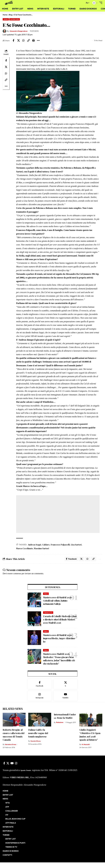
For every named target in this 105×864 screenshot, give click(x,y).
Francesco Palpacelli (60, 544)
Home (5, 15)
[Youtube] (66, 697)
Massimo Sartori (41, 548)
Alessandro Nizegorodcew (21, 31)
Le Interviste (14, 19)
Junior (6, 19)
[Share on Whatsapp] (23, 40)
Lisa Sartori (76, 544)
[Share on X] (18, 40)
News (46, 594)
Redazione (60, 724)
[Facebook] (40, 685)
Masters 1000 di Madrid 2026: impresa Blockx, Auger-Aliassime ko (59, 639)
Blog (10, 15)
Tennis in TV (48, 613)
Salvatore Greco (11, 746)
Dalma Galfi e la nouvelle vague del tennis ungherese (38, 734)
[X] (66, 685)
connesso (17, 574)
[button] (82, 2)
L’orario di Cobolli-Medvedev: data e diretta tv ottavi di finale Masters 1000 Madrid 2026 (60, 620)
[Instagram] (40, 697)
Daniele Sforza (36, 743)
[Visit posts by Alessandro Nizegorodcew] (4, 31)
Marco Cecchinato (24, 548)
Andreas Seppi (34, 544)
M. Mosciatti (86, 746)
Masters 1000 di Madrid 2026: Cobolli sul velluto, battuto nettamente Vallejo (57, 601)
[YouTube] (12, 764)
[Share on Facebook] (13, 40)
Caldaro (46, 544)
